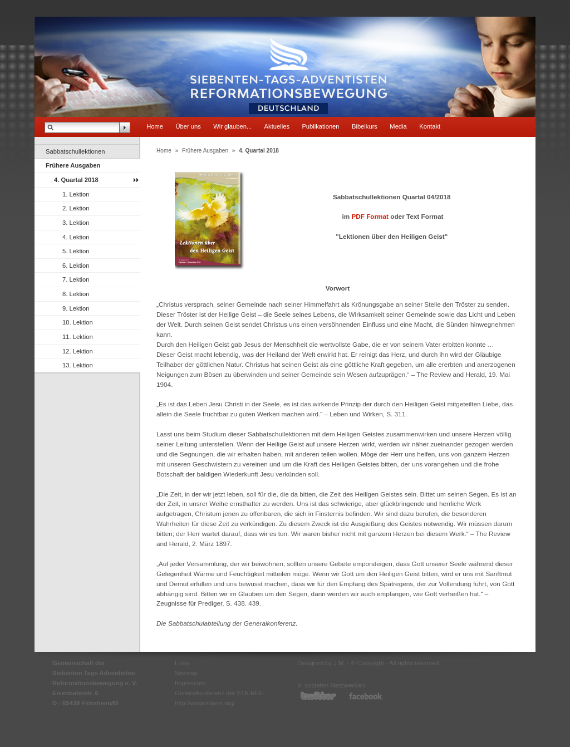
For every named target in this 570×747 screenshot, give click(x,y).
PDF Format (370, 216)
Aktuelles (276, 126)
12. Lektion (77, 351)
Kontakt (429, 126)
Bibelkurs (364, 126)
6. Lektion (76, 265)
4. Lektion (76, 237)
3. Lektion (76, 222)
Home (154, 126)
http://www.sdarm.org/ (205, 703)
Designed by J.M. (321, 663)
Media (398, 126)
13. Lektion (77, 365)
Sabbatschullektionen (75, 151)
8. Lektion (76, 294)
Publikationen (320, 126)
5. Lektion (76, 251)
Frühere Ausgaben (73, 165)
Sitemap (186, 673)
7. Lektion (76, 279)
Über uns (187, 126)
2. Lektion (76, 208)
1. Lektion (76, 194)
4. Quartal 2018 (76, 179)
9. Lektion (76, 308)
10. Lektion (77, 322)
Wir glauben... (232, 126)
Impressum (190, 683)
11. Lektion (77, 336)
